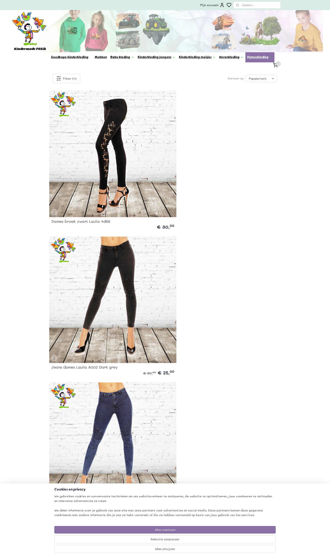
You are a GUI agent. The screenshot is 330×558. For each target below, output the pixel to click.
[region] (137, 541)
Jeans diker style (125, 296)
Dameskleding (260, 57)
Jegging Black (240, 223)
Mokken (101, 57)
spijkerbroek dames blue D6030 (74, 221)
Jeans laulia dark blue (189, 223)
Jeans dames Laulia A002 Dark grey (133, 147)
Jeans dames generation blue (73, 294)
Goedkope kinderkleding (69, 57)
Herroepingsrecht (203, 505)
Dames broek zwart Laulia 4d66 (75, 147)
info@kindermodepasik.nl (119, 491)
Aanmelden (247, 490)
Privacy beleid (200, 481)
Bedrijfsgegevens (203, 472)
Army (173, 296)
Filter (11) (66, 78)
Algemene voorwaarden (207, 477)
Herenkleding (231, 57)
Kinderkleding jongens (157, 57)
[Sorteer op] (261, 78)
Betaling (196, 491)
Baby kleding (122, 57)
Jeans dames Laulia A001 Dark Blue (192, 147)
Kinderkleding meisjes (197, 57)
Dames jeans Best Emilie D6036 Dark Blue (249, 147)
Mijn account (212, 5)
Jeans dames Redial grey (133, 223)
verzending (198, 486)
